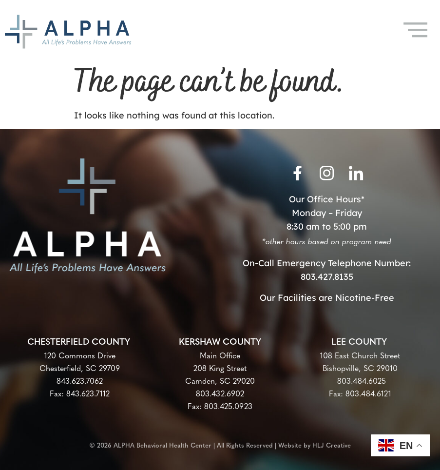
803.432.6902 (220, 394)
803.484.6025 (360, 382)
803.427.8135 (327, 276)
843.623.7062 (80, 382)
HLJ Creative (331, 443)
